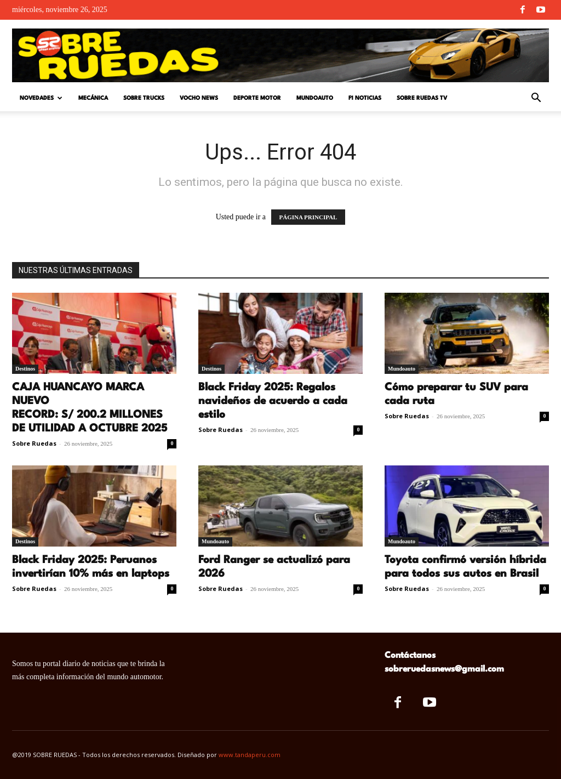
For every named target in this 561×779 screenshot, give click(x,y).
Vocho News (199, 98)
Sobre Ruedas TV (422, 98)
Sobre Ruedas (34, 443)
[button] (536, 99)
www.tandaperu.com (249, 754)
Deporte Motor (257, 98)
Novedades (41, 98)
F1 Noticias (364, 98)
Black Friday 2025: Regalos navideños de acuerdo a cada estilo (272, 401)
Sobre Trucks (143, 98)
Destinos (25, 369)
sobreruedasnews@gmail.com (444, 669)
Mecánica (93, 98)
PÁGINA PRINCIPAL (308, 217)
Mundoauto (314, 98)
